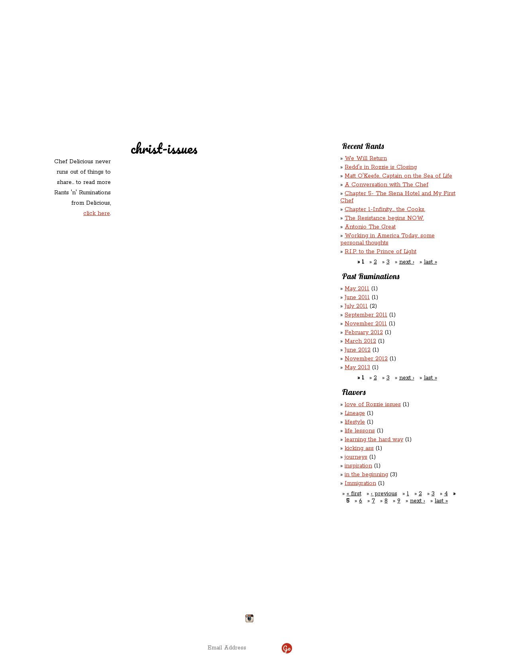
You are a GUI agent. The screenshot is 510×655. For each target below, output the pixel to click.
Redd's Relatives (203, 51)
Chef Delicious (343, 68)
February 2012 (364, 332)
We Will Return (366, 158)
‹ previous (384, 493)
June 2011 (357, 297)
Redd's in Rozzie (147, 50)
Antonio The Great (370, 227)
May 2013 (357, 367)
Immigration (360, 483)
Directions (116, 615)
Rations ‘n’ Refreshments (336, 51)
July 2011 (356, 306)
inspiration (358, 465)
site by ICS (379, 627)
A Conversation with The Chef (386, 184)
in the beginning (366, 474)
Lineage (355, 413)
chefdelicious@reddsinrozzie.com (248, 589)
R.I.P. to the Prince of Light (380, 251)
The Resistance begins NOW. (384, 218)
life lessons (360, 430)
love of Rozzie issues (373, 404)
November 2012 (366, 358)
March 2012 (360, 341)
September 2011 (366, 315)
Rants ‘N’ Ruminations (391, 51)
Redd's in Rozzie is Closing (381, 167)
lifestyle (355, 422)
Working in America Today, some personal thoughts (387, 239)
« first (354, 493)
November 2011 (366, 323)
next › (406, 262)
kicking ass (359, 448)
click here (96, 213)
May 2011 (357, 288)
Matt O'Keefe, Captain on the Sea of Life (398, 176)
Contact (204, 68)
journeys (356, 457)
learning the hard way (374, 439)
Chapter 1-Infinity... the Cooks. (385, 209)
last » (430, 262)
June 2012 (358, 350)
